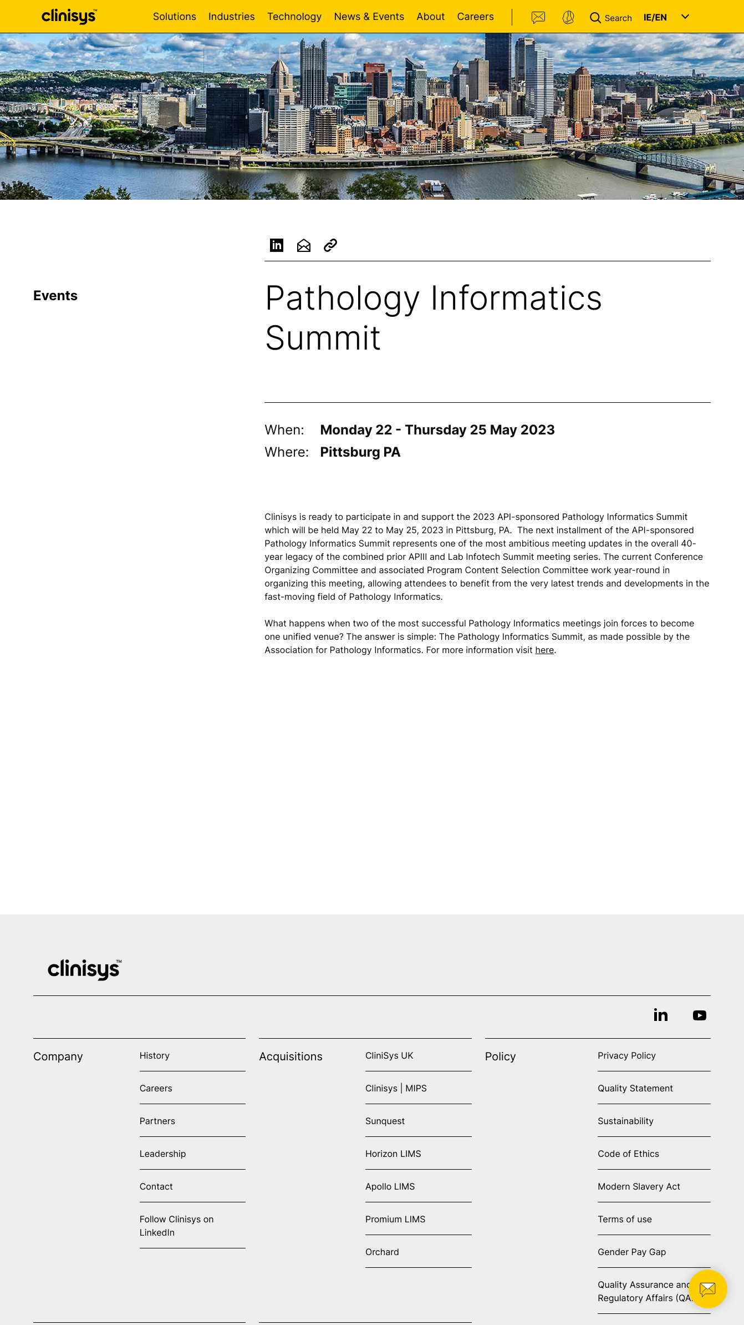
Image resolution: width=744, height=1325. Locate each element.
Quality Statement (635, 1088)
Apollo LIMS (390, 1186)
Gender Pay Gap (632, 1251)
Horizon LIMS (393, 1153)
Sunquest (385, 1120)
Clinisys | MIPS (396, 1088)
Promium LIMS (395, 1219)
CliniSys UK (389, 1055)
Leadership (163, 1153)
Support (568, 18)
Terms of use (625, 1219)
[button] (613, 16)
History (155, 1055)
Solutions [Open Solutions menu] (174, 17)
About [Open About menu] (430, 17)
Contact (539, 18)
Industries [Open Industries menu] (231, 17)
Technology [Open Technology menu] (294, 17)
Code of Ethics (628, 1153)
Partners (158, 1120)
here (544, 651)
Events (55, 295)
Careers (475, 17)
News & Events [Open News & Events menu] (369, 17)
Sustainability (626, 1120)
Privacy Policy (627, 1055)
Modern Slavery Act (639, 1186)
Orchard (382, 1251)
